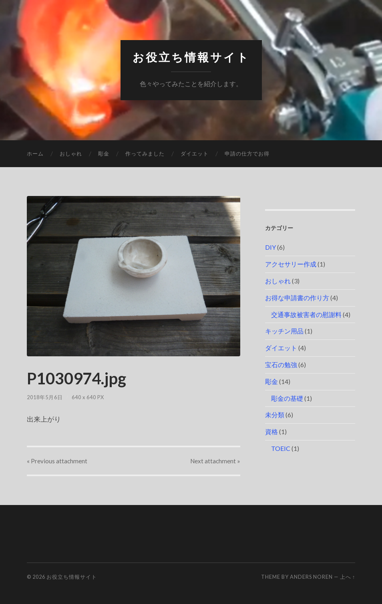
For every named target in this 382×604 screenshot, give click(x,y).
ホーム (35, 153)
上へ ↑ (347, 577)
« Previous (57, 461)
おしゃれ (71, 153)
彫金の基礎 (287, 398)
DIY (270, 247)
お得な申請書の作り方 (297, 297)
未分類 (274, 414)
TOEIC (280, 448)
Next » (215, 461)
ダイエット (195, 153)
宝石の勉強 (281, 364)
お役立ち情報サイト (191, 57)
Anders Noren (311, 577)
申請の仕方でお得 (247, 153)
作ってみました (145, 153)
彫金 (103, 153)
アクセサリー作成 (290, 264)
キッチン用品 (284, 331)
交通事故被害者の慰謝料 (306, 314)
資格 (271, 431)
